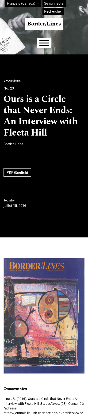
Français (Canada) (24, 3)
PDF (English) (17, 172)
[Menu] (44, 43)
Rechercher (53, 11)
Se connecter (54, 3)
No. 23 (9, 88)
